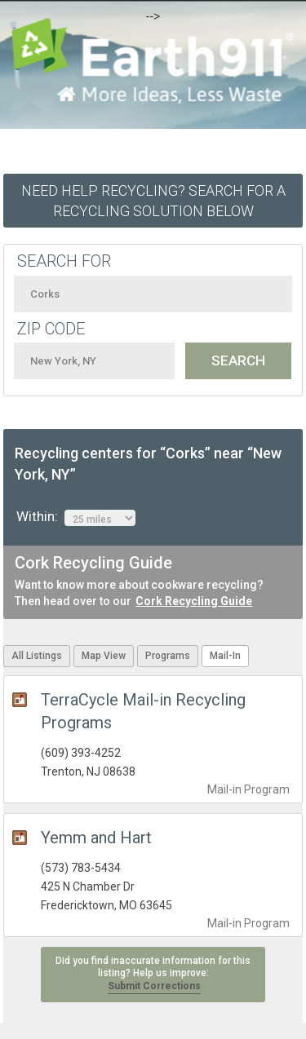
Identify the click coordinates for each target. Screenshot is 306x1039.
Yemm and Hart (96, 837)
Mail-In (225, 655)
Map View (104, 655)
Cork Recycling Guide (193, 601)
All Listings (36, 655)
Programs (167, 655)
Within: (75, 517)
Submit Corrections (154, 986)
